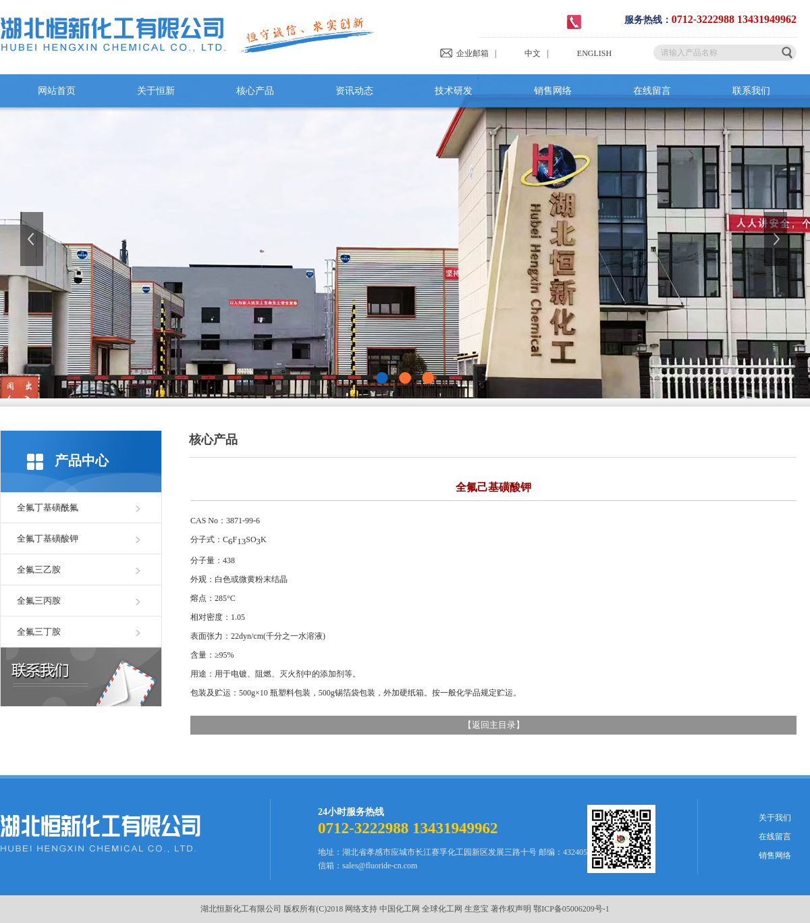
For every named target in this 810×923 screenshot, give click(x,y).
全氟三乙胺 (39, 569)
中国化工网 (399, 909)
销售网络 (553, 91)
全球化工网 (442, 909)
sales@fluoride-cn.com (379, 865)
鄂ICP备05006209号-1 (571, 909)
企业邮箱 (464, 53)
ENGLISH (583, 53)
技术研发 (454, 91)
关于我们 (775, 817)
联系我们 (751, 91)
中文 (521, 53)
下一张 (777, 239)
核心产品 (255, 91)
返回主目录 (494, 725)
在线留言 (652, 91)
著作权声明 (511, 909)
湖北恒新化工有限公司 (240, 909)
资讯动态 (354, 91)
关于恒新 (156, 91)
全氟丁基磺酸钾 (47, 538)
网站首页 (57, 91)
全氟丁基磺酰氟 (47, 507)
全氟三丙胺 (39, 601)
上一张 (33, 239)
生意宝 (476, 909)
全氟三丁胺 (39, 632)
